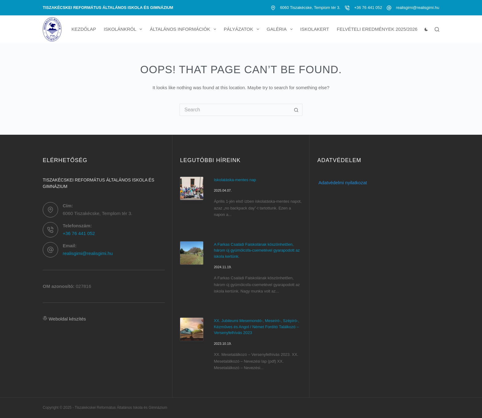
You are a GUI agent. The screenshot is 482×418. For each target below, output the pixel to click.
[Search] (437, 29)
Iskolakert (314, 29)
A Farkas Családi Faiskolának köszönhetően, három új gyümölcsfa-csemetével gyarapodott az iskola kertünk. (257, 250)
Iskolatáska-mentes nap (235, 179)
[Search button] (296, 110)
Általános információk (184, 29)
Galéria (281, 29)
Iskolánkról (124, 29)
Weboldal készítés (67, 318)
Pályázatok (243, 29)
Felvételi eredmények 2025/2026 (377, 29)
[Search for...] (235, 110)
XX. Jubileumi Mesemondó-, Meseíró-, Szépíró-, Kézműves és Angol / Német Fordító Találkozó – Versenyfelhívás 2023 (256, 326)
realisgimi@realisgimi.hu (417, 7)
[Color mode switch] (426, 29)
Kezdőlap (84, 29)
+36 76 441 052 (368, 7)
